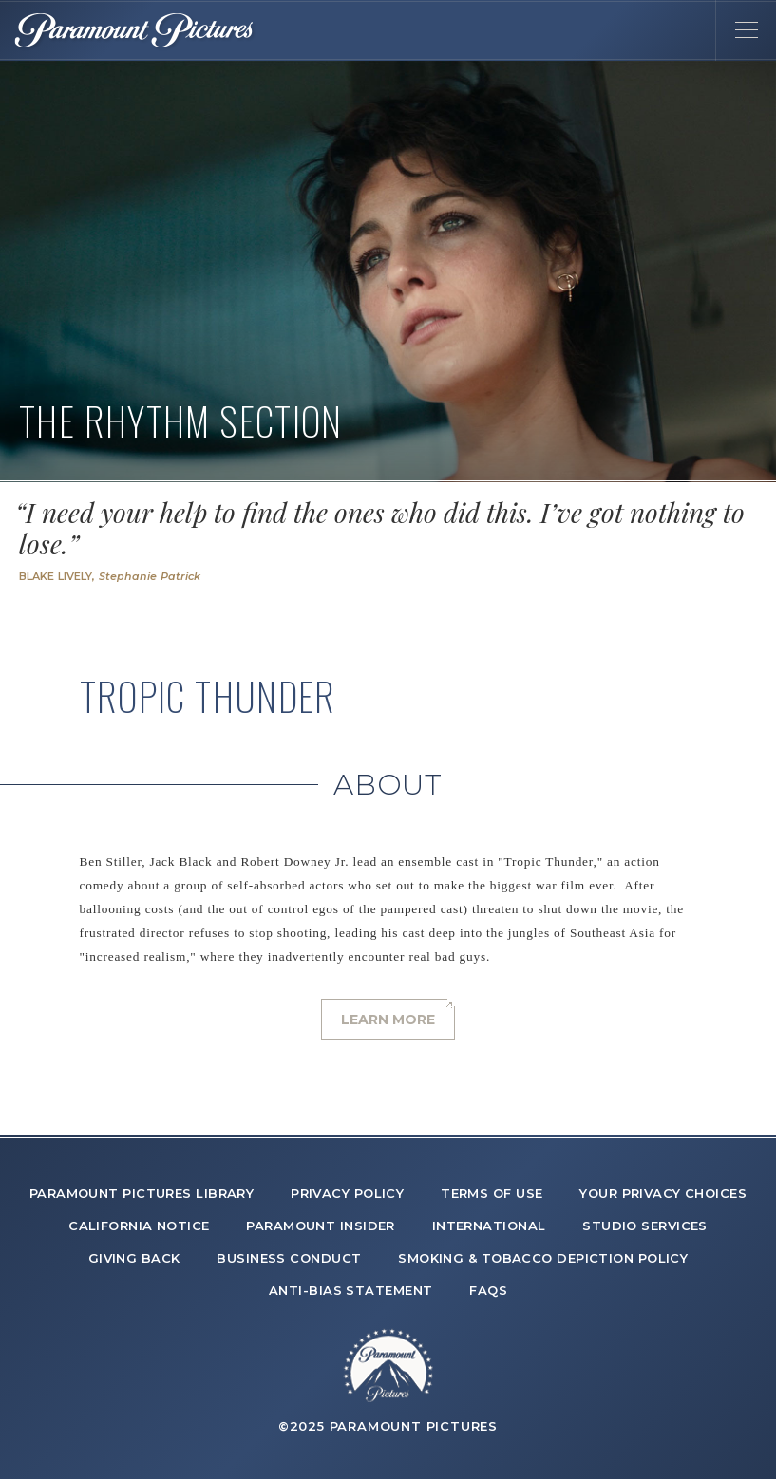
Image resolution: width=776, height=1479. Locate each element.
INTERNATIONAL (489, 1225)
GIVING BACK (134, 1257)
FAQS (488, 1290)
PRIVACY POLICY (347, 1193)
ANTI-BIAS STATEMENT (350, 1290)
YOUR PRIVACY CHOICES (663, 1193)
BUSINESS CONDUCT (289, 1257)
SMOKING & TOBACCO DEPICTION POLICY (543, 1257)
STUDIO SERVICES (645, 1225)
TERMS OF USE (491, 1193)
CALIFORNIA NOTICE (139, 1225)
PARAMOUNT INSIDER (320, 1225)
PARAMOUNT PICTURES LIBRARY (142, 1193)
